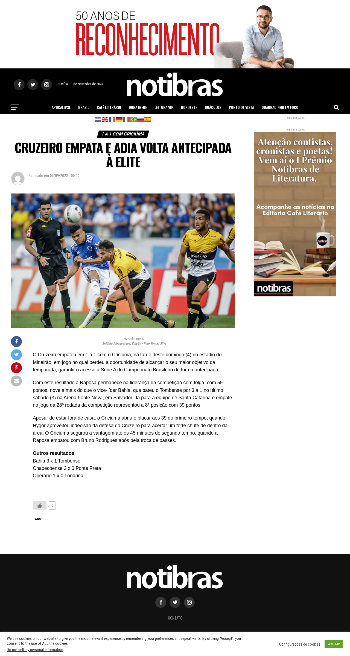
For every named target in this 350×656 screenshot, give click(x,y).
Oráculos (213, 107)
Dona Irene (138, 107)
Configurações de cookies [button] (299, 644)
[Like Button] (39, 505)
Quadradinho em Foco (280, 107)
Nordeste (189, 107)
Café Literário (109, 107)
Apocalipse (61, 107)
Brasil (83, 107)
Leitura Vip (163, 107)
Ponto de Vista (241, 107)
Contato (175, 618)
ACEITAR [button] (334, 644)
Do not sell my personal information (35, 649)
